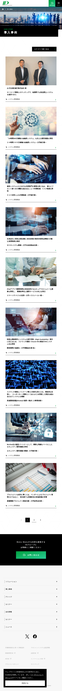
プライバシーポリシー (12, 664)
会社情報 (9, 612)
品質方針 (35, 653)
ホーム (3, 9)
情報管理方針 (10, 653)
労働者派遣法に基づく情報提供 (14, 647)
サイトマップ (35, 664)
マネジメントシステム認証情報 (40, 647)
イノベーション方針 (38, 658)
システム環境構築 (14, 99)
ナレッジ (9, 597)
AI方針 (8, 658)
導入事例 (9, 589)
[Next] (40, 520)
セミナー (9, 604)
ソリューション (11, 581)
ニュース (9, 627)
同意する (25, 683)
